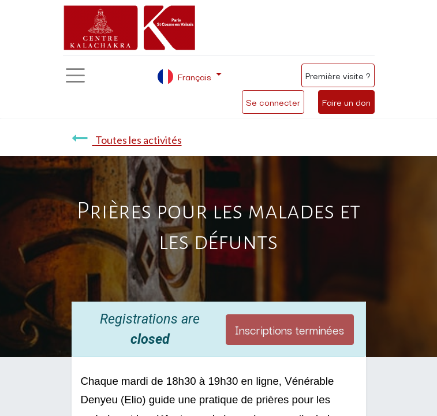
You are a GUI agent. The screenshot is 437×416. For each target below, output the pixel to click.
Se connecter (273, 102)
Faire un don (346, 102)
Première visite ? (338, 75)
